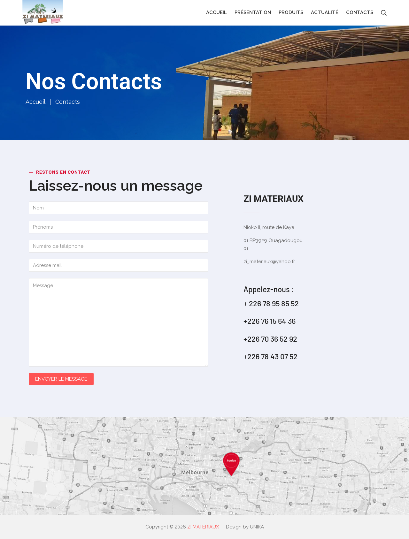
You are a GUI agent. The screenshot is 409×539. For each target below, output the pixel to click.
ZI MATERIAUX (203, 527)
